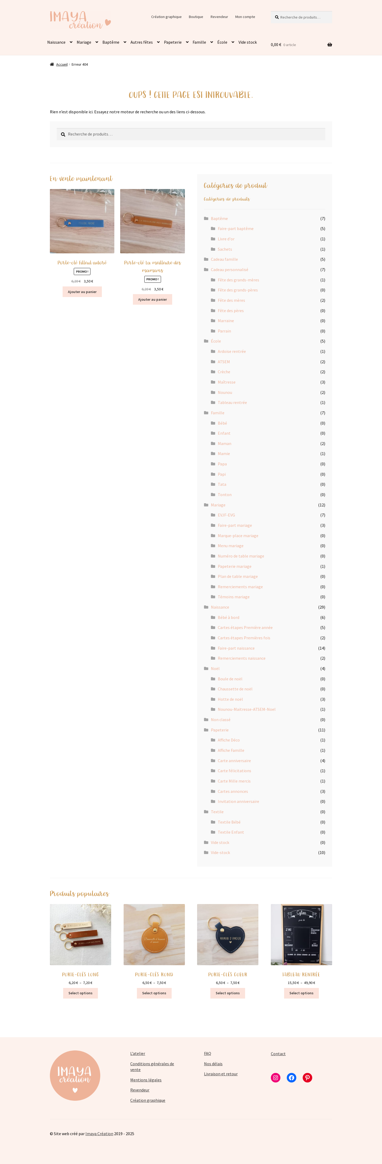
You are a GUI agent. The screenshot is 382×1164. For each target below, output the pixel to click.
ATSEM (224, 361)
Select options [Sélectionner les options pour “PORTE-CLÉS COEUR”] (228, 993)
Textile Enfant (231, 832)
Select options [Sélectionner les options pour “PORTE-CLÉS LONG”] (80, 993)
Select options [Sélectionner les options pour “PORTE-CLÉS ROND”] (154, 993)
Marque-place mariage (238, 535)
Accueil (62, 64)
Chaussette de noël (235, 688)
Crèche (224, 371)
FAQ (207, 1053)
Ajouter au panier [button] (82, 291)
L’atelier (137, 1053)
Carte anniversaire (234, 760)
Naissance (56, 42)
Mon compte (245, 16)
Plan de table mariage (238, 576)
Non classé (221, 719)
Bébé (222, 423)
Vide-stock (220, 852)
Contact (278, 1053)
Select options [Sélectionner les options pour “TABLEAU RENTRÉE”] (301, 993)
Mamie (224, 453)
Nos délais (213, 1063)
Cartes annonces (233, 791)
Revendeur (219, 16)
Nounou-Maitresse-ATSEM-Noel (247, 709)
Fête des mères (231, 300)
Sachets (225, 249)
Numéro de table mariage (241, 556)
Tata (222, 484)
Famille (199, 42)
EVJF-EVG (226, 515)
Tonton (225, 494)
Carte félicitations (234, 770)
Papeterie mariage (234, 566)
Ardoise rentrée (232, 351)
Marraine (226, 320)
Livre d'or (226, 238)
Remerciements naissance (242, 658)
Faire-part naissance (236, 648)
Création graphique (166, 16)
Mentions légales (146, 1079)
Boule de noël (230, 678)
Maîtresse (227, 382)
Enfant (224, 433)
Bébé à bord (228, 617)
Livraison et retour (221, 1073)
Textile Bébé (229, 822)
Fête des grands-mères (238, 279)
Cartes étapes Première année (245, 627)
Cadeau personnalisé (229, 269)
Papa (222, 463)
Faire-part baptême (236, 228)
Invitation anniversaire (238, 801)
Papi (222, 474)
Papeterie (173, 42)
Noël (215, 668)
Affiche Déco (229, 740)
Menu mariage (231, 545)
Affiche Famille (231, 750)
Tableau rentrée (232, 402)
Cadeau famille (224, 259)
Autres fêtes (142, 42)
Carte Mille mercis (234, 781)
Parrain (224, 331)
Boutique (196, 16)
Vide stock (247, 42)
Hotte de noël (230, 699)
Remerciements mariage (240, 586)
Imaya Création (99, 1133)
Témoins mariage (234, 596)
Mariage (84, 42)
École (222, 42)
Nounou (225, 392)
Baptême (110, 42)
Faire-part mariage (235, 525)
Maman (224, 443)
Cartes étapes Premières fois (244, 637)
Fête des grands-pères (238, 290)
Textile (217, 811)
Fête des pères (231, 310)
